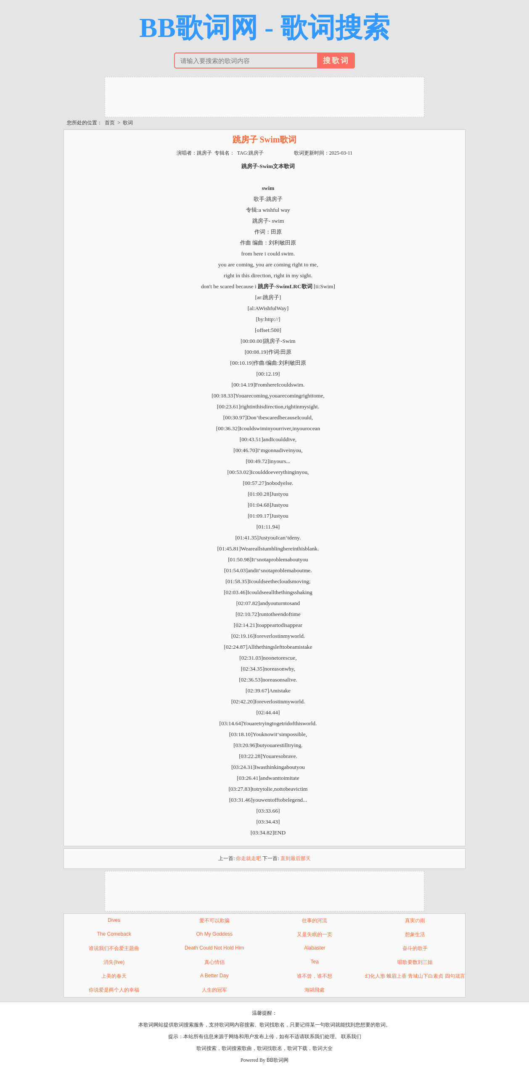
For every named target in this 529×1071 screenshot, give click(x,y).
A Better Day (214, 976)
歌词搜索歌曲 (237, 1048)
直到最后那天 (295, 858)
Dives (114, 920)
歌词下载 (297, 1048)
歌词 (128, 123)
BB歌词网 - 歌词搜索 (264, 28)
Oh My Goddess (214, 934)
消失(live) (113, 962)
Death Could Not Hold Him (214, 948)
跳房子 (256, 153)
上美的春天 (114, 976)
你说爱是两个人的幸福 (114, 990)
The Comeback (114, 934)
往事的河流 (314, 921)
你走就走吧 (248, 858)
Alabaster (314, 948)
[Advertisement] (264, 96)
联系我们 (351, 1036)
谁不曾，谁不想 (314, 976)
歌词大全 (322, 1048)
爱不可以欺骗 (214, 921)
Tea (315, 962)
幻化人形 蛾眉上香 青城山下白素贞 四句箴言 (415, 976)
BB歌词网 (277, 1060)
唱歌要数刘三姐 (415, 962)
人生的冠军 (214, 990)
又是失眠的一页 (314, 934)
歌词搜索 (206, 1048)
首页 (110, 123)
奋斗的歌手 (415, 948)
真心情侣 (214, 962)
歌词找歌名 (269, 1048)
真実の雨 (415, 921)
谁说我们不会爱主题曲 (114, 948)
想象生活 (415, 934)
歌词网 (226, 1025)
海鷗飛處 (314, 990)
